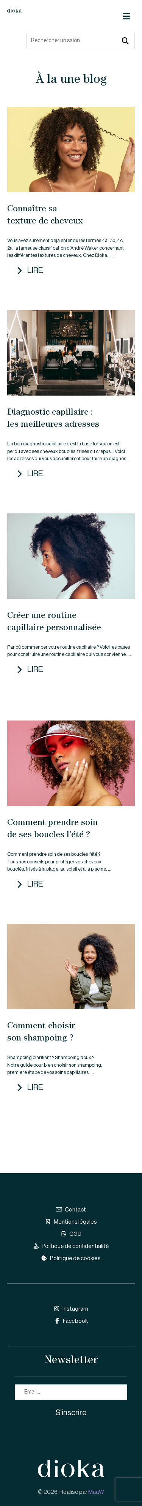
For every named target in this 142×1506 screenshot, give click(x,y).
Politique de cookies (71, 1258)
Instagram (71, 1309)
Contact (71, 1210)
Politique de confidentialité (71, 1246)
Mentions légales (71, 1222)
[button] (126, 16)
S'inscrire (71, 1413)
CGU (71, 1234)
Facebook (71, 1321)
